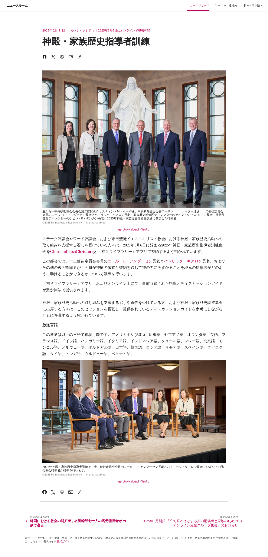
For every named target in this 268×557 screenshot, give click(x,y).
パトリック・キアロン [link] (183, 261)
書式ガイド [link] (63, 541)
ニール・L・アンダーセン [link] (130, 261)
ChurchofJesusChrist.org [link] (72, 251)
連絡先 (233, 5)
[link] (44, 492)
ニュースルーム (17, 5)
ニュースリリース (198, 5)
